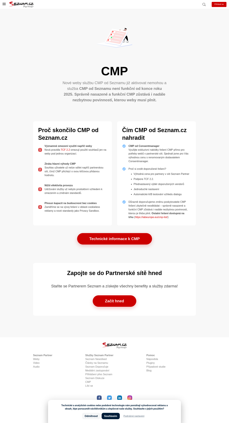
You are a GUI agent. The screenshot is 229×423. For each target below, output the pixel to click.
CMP (88, 382)
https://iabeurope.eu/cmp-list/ (151, 217)
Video (36, 363)
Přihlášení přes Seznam (98, 374)
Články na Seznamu (96, 363)
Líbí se (89, 385)
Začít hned (114, 301)
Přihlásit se (219, 4)
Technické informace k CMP (114, 239)
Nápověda (152, 359)
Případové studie (156, 366)
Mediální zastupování (97, 370)
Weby (36, 359)
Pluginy (150, 363)
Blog (149, 370)
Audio (36, 366)
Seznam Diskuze (94, 378)
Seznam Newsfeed (96, 359)
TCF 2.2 (65, 149)
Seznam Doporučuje (96, 366)
